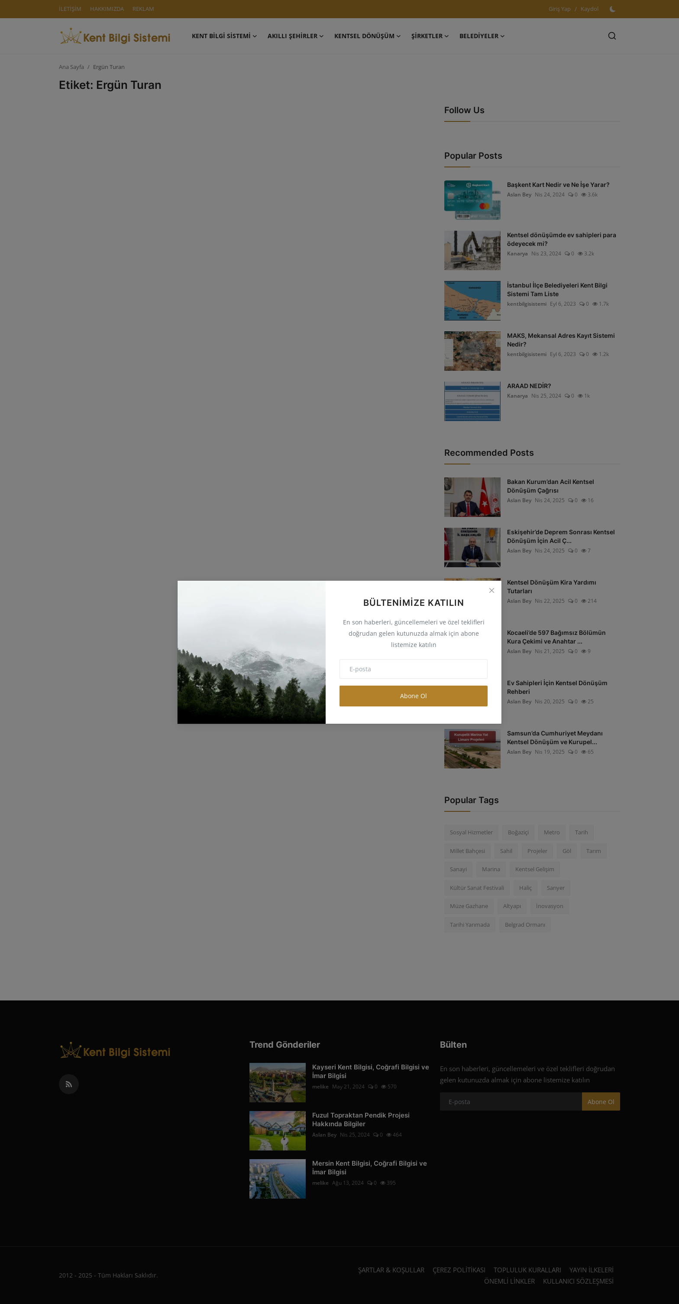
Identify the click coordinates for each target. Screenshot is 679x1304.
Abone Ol (413, 696)
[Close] (491, 590)
